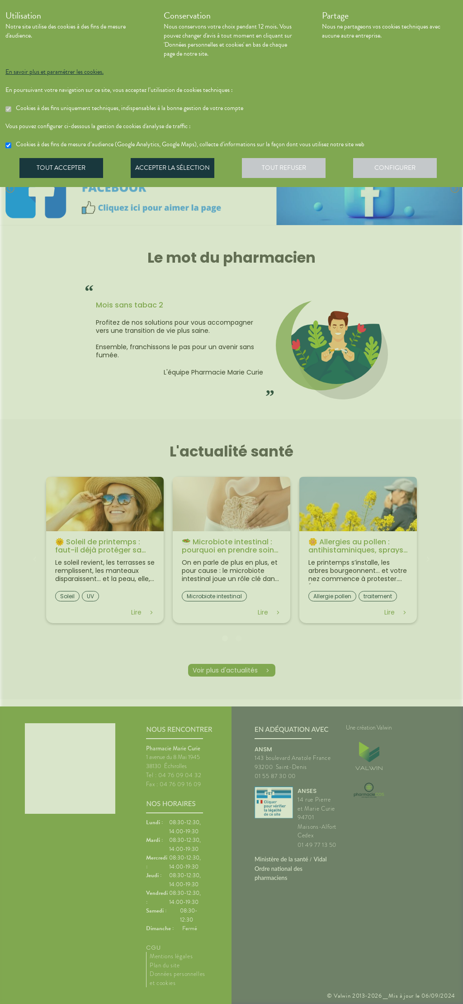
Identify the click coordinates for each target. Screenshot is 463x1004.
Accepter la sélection (175, 169)
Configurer (401, 169)
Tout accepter (62, 169)
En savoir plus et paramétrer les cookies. (54, 72)
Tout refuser (288, 169)
